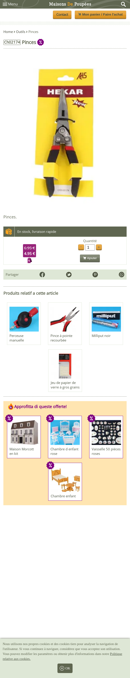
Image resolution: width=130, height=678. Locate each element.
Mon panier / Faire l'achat (100, 14)
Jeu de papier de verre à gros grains (65, 384)
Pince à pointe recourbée (61, 337)
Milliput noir (101, 335)
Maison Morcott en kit (21, 451)
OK (65, 668)
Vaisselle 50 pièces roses (106, 451)
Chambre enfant (63, 496)
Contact (62, 14)
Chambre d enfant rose (64, 451)
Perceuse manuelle (16, 337)
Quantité (90, 241)
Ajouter (90, 258)
